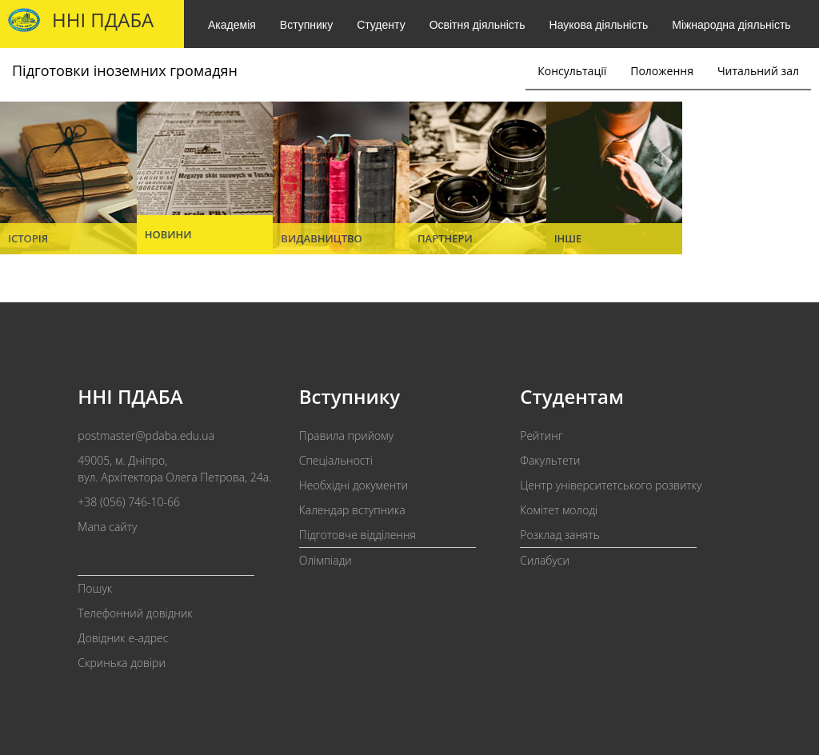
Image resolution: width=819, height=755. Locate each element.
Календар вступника (352, 509)
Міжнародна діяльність (731, 24)
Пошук (95, 588)
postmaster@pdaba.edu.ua (146, 435)
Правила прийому (346, 435)
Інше (568, 238)
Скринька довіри (122, 662)
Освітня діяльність (477, 24)
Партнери (445, 238)
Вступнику (306, 24)
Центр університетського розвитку (610, 485)
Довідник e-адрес (123, 637)
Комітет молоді (558, 509)
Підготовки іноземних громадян (125, 70)
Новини (168, 234)
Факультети (550, 460)
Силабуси (544, 560)
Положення (661, 70)
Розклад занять (559, 534)
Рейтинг (541, 435)
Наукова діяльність (599, 24)
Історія (28, 238)
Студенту (381, 24)
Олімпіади (325, 560)
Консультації (571, 70)
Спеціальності (336, 460)
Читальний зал (758, 70)
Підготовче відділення (357, 534)
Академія (232, 24)
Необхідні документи (353, 485)
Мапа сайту (107, 526)
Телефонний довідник (135, 613)
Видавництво (321, 238)
